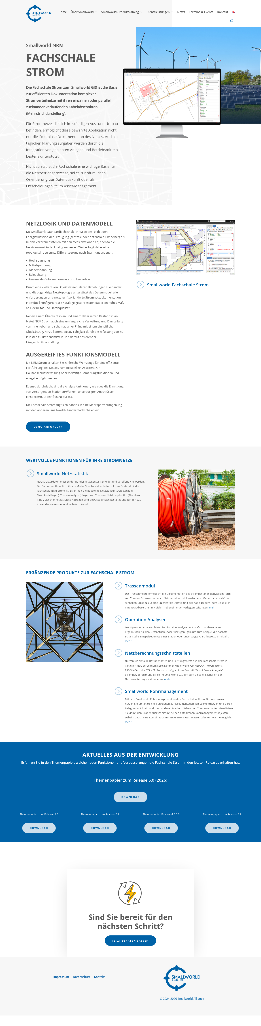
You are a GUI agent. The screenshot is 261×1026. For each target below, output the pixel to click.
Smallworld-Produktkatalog (120, 12)
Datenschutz (81, 977)
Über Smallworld (82, 12)
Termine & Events (201, 12)
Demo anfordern (48, 426)
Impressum (61, 977)
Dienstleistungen (158, 12)
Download (130, 797)
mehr (212, 607)
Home (62, 12)
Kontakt (222, 12)
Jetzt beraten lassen (130, 940)
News (181, 12)
